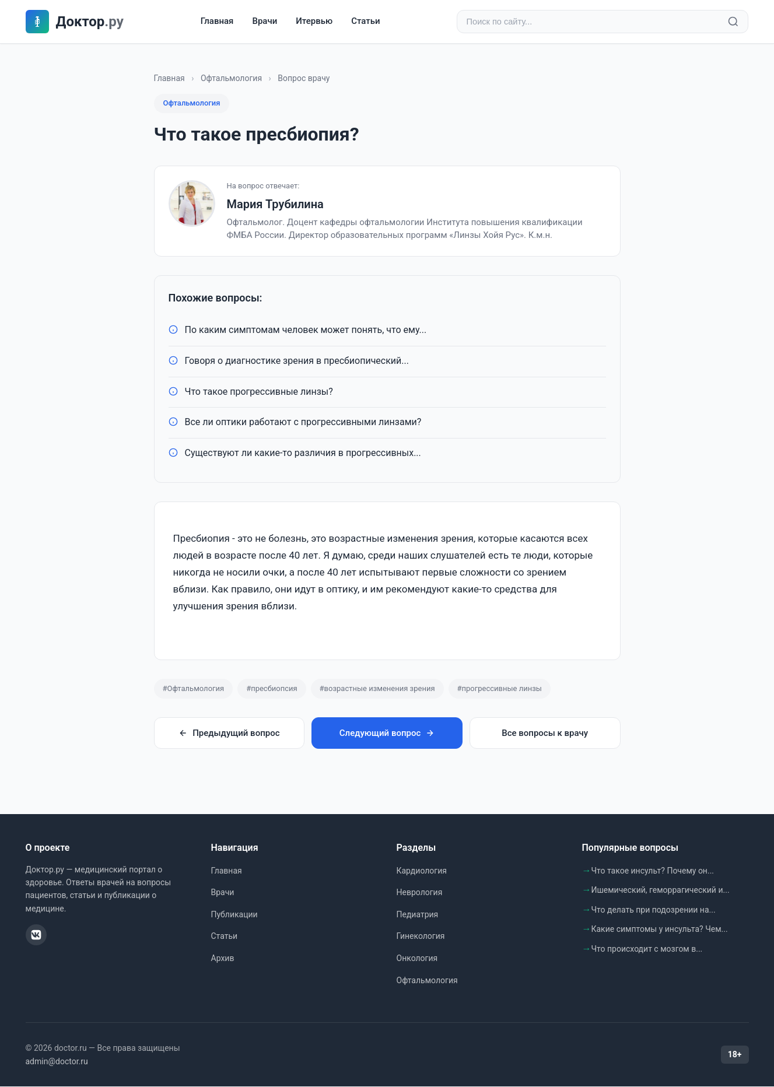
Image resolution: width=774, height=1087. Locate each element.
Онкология (417, 958)
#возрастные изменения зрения (377, 689)
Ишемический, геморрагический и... (660, 890)
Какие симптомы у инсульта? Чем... (659, 929)
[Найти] (733, 22)
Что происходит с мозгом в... (647, 949)
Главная (217, 21)
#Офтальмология (194, 689)
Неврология (420, 892)
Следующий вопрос (387, 733)
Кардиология (422, 871)
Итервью (314, 21)
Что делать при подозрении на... (653, 910)
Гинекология (421, 936)
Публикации (234, 915)
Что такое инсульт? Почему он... (653, 871)
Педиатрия (418, 915)
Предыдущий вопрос (228, 733)
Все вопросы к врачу (545, 733)
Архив (222, 958)
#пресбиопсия (271, 689)
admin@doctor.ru (57, 1062)
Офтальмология (231, 78)
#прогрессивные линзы (499, 689)
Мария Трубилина (275, 205)
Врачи (264, 21)
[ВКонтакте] (36, 935)
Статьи (365, 21)
